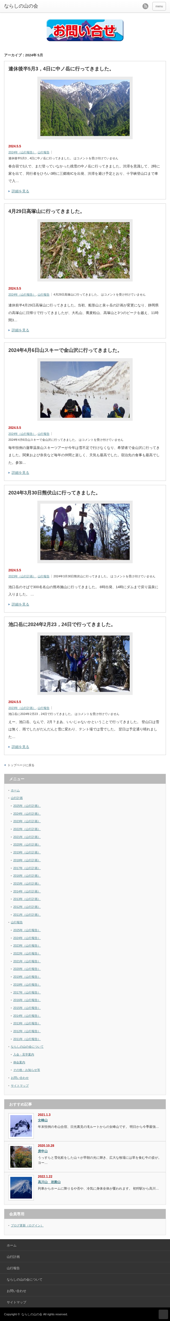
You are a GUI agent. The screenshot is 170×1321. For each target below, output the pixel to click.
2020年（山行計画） (27, 844)
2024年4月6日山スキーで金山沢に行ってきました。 (65, 350)
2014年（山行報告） (27, 1015)
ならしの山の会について (27, 1046)
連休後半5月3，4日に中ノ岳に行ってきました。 (61, 69)
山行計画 (17, 797)
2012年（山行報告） (27, 1031)
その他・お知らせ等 (26, 1069)
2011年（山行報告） (27, 1039)
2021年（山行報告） (27, 961)
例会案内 (19, 1062)
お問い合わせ (20, 1077)
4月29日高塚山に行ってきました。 (46, 211)
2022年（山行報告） (27, 953)
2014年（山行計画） (27, 891)
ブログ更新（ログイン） (27, 1225)
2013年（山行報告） (27, 1023)
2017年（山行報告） (27, 992)
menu (159, 6)
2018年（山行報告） (27, 984)
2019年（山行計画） (27, 852)
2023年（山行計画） (22, 576)
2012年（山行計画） (27, 906)
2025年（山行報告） (27, 930)
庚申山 (43, 1151)
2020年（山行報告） (27, 968)
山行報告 (44, 152)
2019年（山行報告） (27, 976)
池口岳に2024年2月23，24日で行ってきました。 (62, 624)
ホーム (15, 790)
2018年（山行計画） (27, 860)
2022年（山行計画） (27, 829)
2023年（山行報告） (27, 945)
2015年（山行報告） (27, 1007)
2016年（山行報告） (27, 1000)
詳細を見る (20, 191)
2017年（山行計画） (27, 868)
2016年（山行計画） (27, 875)
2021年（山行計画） (27, 836)
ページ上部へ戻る (163, 1314)
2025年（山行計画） (27, 805)
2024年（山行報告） (22, 152)
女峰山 (43, 1120)
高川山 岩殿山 (49, 1182)
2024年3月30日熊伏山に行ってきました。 (54, 493)
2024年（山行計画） (27, 813)
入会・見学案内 (23, 1054)
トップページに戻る (21, 765)
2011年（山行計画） (27, 914)
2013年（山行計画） (27, 899)
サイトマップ (20, 1085)
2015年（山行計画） (27, 883)
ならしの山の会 (31, 1314)
